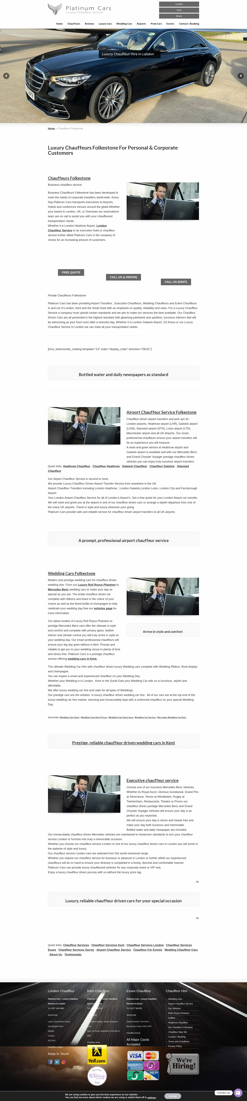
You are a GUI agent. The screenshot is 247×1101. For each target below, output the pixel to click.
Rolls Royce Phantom (179, 1013)
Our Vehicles (174, 1008)
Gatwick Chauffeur (134, 466)
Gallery (171, 1018)
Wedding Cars (124, 23)
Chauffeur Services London (145, 945)
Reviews (89, 23)
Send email (52, 1015)
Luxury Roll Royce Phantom (97, 584)
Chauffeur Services (76, 945)
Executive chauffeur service (152, 780)
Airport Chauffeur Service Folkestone (161, 412)
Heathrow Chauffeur (76, 466)
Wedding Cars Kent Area (121, 717)
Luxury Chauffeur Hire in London (128, 54)
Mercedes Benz (58, 589)
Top (197, 882)
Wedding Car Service (145, 717)
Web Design (180, 1098)
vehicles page (103, 608)
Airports (141, 23)
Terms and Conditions (179, 1041)
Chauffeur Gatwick (162, 466)
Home (59, 23)
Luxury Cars (105, 23)
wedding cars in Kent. (82, 658)
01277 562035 (136, 1008)
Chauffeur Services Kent (107, 945)
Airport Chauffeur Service (113, 949)
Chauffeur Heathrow (106, 466)
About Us (55, 954)
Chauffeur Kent (93, 1042)
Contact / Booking (189, 23)
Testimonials (73, 954)
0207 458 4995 (57, 1008)
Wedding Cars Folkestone (71, 573)
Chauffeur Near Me (177, 1032)
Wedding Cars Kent (69, 717)
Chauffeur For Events (147, 949)
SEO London (194, 1098)
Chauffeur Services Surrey (76, 949)
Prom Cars (156, 23)
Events (170, 23)
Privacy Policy (175, 1046)
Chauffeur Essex (133, 1033)
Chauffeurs (73, 23)
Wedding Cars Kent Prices (94, 717)
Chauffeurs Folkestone (69, 178)
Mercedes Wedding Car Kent (171, 717)
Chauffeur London (55, 1047)
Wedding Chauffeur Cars (181, 949)
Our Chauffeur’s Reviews (180, 1027)
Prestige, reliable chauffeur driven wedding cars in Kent (123, 742)
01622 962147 (97, 1008)
